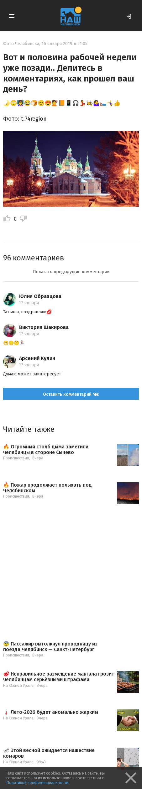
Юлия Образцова (40, 296)
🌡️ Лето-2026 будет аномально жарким (50, 712)
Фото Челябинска (21, 43)
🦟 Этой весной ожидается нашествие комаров (49, 753)
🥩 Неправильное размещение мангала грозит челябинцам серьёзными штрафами (58, 676)
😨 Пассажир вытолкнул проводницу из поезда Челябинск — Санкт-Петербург (50, 646)
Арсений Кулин (37, 358)
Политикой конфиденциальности (37, 782)
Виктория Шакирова (44, 327)
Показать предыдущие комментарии (71, 271)
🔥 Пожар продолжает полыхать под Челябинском (47, 487)
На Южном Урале (18, 685)
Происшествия (16, 458)
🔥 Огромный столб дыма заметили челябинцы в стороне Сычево (45, 449)
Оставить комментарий (71, 394)
